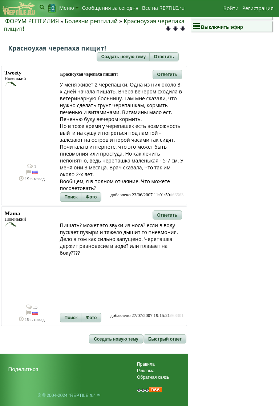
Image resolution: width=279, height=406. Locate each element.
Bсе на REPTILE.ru (163, 7)
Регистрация (258, 8)
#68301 (177, 315)
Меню (68, 7)
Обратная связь (153, 377)
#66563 (177, 194)
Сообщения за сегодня (110, 7)
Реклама (145, 370)
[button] (123, 57)
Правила (146, 364)
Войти (231, 8)
